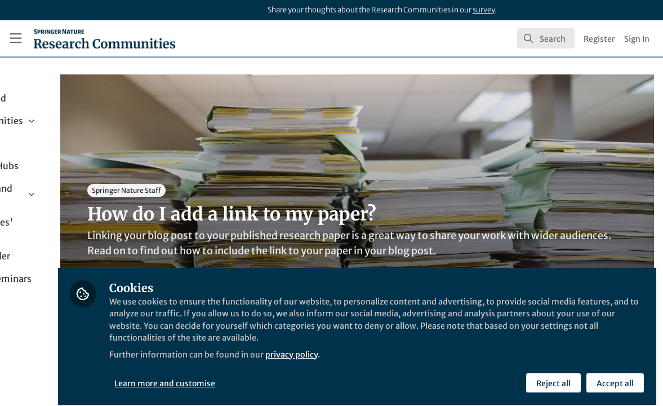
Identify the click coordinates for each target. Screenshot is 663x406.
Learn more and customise (258, 376)
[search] (546, 38)
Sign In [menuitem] (636, 39)
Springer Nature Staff (219, 190)
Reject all (552, 376)
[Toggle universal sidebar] (16, 38)
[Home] (104, 38)
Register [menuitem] (599, 39)
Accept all (613, 376)
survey (484, 10)
